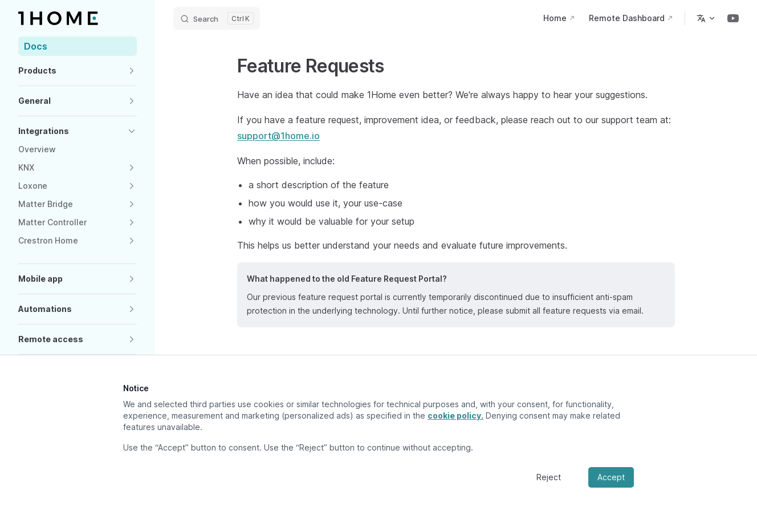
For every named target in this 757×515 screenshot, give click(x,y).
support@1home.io (278, 135)
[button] (77, 71)
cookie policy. (455, 415)
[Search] (216, 18)
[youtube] (733, 18)
